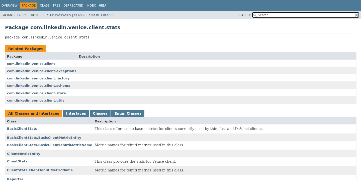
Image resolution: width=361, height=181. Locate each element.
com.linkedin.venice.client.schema (38, 85)
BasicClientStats (22, 128)
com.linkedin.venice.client (31, 64)
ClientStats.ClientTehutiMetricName (40, 170)
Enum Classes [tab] (127, 113)
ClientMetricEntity (23, 154)
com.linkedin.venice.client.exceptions (41, 71)
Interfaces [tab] (76, 113)
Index (91, 5)
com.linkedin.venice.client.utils (35, 100)
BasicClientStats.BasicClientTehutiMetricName (49, 145)
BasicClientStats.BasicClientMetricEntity (44, 138)
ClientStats (17, 161)
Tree (56, 5)
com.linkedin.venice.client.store (36, 93)
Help (103, 5)
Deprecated (73, 5)
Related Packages (56, 15)
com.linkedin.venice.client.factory (38, 78)
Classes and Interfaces (94, 15)
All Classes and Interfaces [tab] (33, 113)
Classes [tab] (100, 113)
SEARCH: (244, 15)
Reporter (15, 179)
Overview (10, 5)
